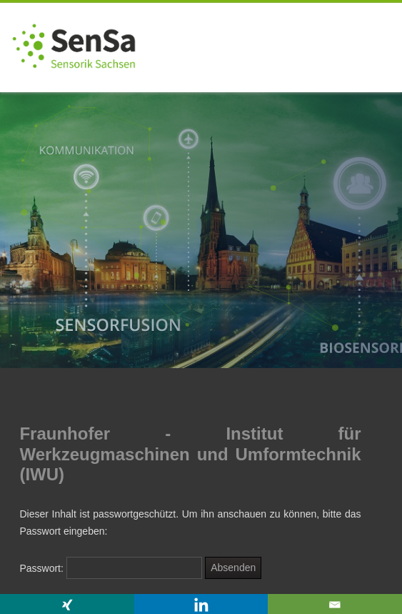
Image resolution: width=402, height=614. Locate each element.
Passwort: (110, 568)
